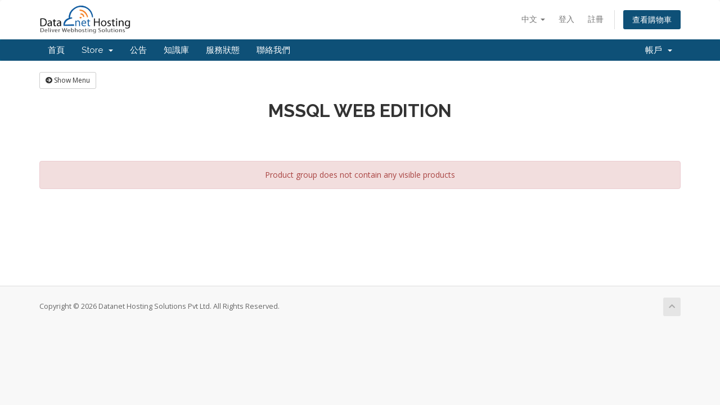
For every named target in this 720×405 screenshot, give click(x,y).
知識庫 (176, 50)
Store (97, 50)
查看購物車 (652, 19)
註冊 (596, 19)
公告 (138, 50)
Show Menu (68, 80)
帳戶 (658, 50)
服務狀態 (223, 50)
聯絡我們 (273, 50)
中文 (533, 19)
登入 (566, 19)
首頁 (56, 50)
